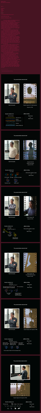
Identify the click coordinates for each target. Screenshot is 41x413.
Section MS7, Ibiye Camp (5, 16)
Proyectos (2, 8)
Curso (2, 9)
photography (7, 17)
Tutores (2, 10)
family (10, 17)
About (2, 11)
